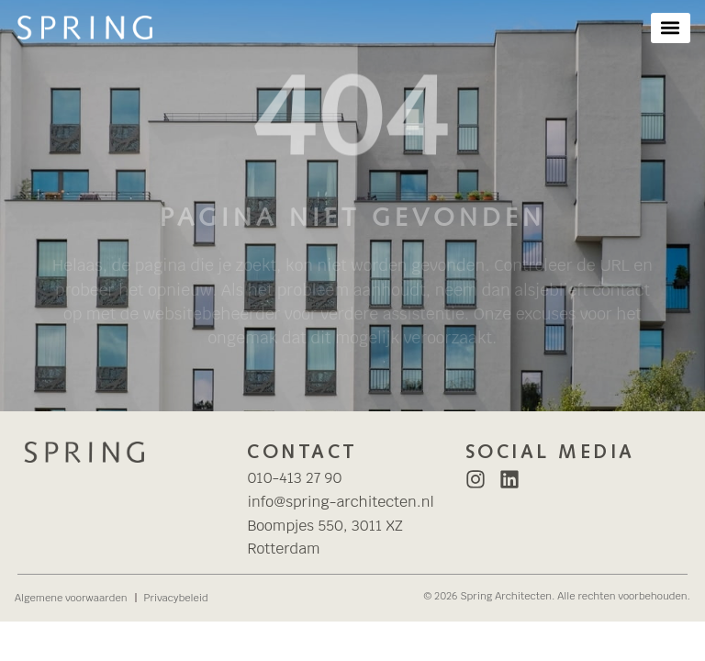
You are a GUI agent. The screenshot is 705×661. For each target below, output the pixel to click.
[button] (670, 28)
